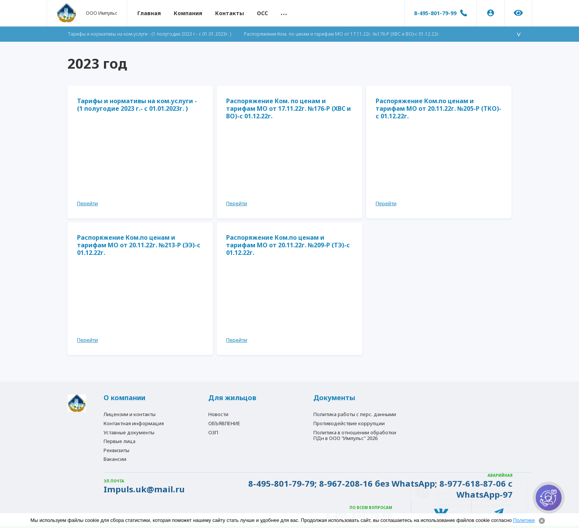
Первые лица (119, 441)
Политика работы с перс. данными (354, 414)
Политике (524, 520)
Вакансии (115, 459)
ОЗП (213, 432)
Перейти (87, 203)
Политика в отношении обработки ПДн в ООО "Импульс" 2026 (354, 435)
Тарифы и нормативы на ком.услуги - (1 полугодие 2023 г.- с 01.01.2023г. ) (149, 34)
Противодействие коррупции (349, 423)
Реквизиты (116, 450)
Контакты (229, 13)
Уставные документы (129, 432)
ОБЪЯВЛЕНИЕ (224, 423)
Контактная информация (134, 423)
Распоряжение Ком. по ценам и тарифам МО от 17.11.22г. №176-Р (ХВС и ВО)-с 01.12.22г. (342, 34)
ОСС (262, 13)
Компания (188, 13)
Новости (218, 414)
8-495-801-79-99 (435, 13)
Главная (149, 13)
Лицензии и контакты (130, 414)
